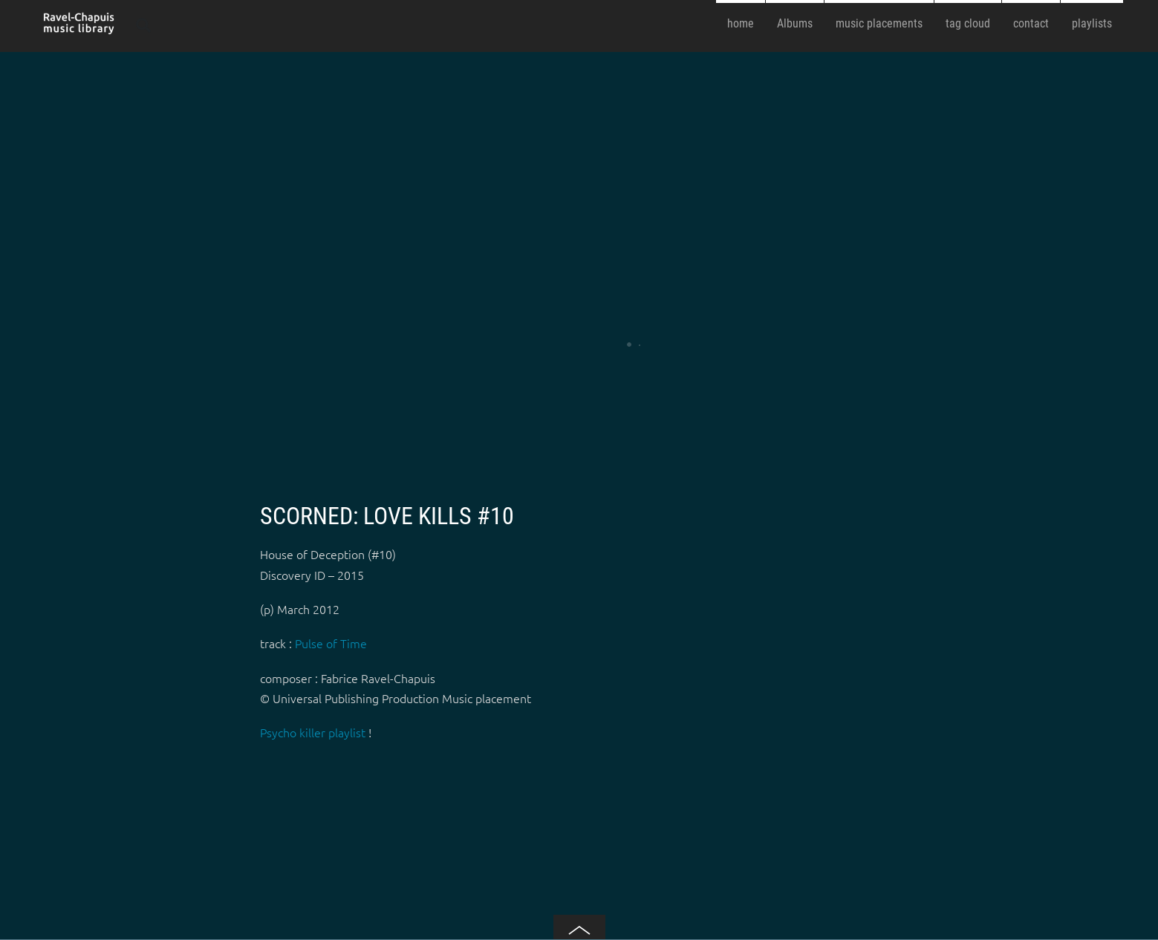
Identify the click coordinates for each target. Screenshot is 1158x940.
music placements (879, 23)
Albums (795, 23)
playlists (1092, 23)
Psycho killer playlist (312, 732)
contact (1031, 23)
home (740, 23)
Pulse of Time (331, 643)
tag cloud (968, 23)
